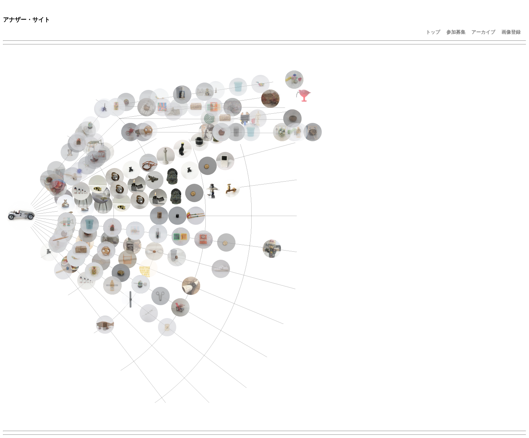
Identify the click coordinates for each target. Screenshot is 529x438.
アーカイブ (483, 32)
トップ (433, 32)
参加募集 (455, 32)
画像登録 (511, 32)
